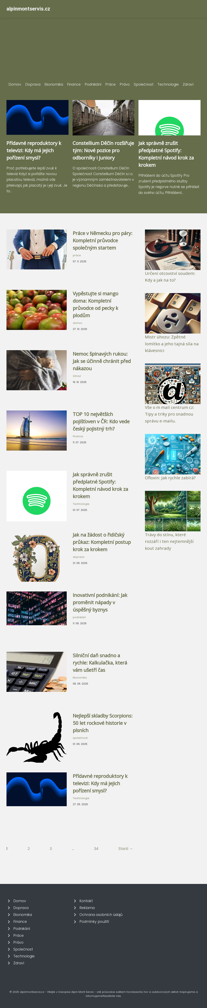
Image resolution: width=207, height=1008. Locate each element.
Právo (125, 84)
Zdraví (188, 84)
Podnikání (93, 84)
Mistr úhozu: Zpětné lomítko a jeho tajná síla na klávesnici (172, 343)
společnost (80, 738)
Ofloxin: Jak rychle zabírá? (170, 478)
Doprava (32, 84)
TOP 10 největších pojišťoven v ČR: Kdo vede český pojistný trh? (101, 421)
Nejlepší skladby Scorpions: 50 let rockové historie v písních (103, 723)
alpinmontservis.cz (28, 9)
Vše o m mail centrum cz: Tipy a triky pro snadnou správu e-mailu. (169, 414)
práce (77, 255)
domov (77, 323)
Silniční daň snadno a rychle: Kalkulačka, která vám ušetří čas (100, 662)
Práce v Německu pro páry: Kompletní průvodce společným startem (102, 240)
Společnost (143, 84)
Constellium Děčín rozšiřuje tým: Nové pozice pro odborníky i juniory (103, 150)
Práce (110, 84)
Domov (14, 84)
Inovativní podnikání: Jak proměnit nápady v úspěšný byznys (100, 602)
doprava (78, 557)
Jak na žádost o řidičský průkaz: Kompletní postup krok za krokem (102, 542)
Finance (74, 84)
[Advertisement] (103, 51)
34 (96, 848)
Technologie (168, 84)
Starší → (125, 848)
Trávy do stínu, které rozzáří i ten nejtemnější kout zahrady (169, 541)
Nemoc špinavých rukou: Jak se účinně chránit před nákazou (102, 361)
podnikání (79, 617)
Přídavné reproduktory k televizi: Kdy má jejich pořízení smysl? (33, 150)
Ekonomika (53, 84)
